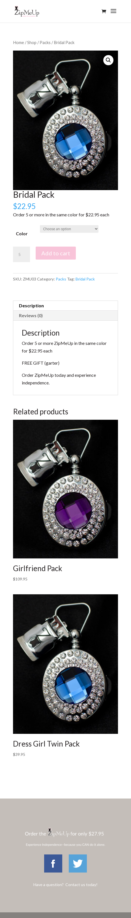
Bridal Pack (85, 279)
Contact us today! (81, 884)
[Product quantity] (21, 254)
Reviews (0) (31, 315)
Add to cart (55, 253)
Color (22, 233)
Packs (45, 42)
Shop (31, 42)
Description (31, 305)
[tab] (65, 306)
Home (18, 42)
